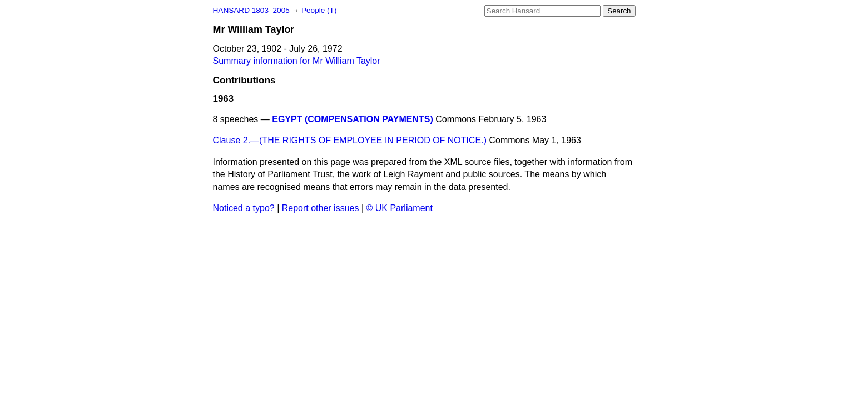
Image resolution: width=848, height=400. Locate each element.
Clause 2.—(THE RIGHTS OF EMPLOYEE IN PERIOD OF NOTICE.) (350, 140)
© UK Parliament (399, 208)
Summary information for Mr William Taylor (296, 61)
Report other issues (320, 208)
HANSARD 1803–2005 (251, 10)
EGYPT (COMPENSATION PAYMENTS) (352, 119)
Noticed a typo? (244, 208)
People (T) (318, 10)
